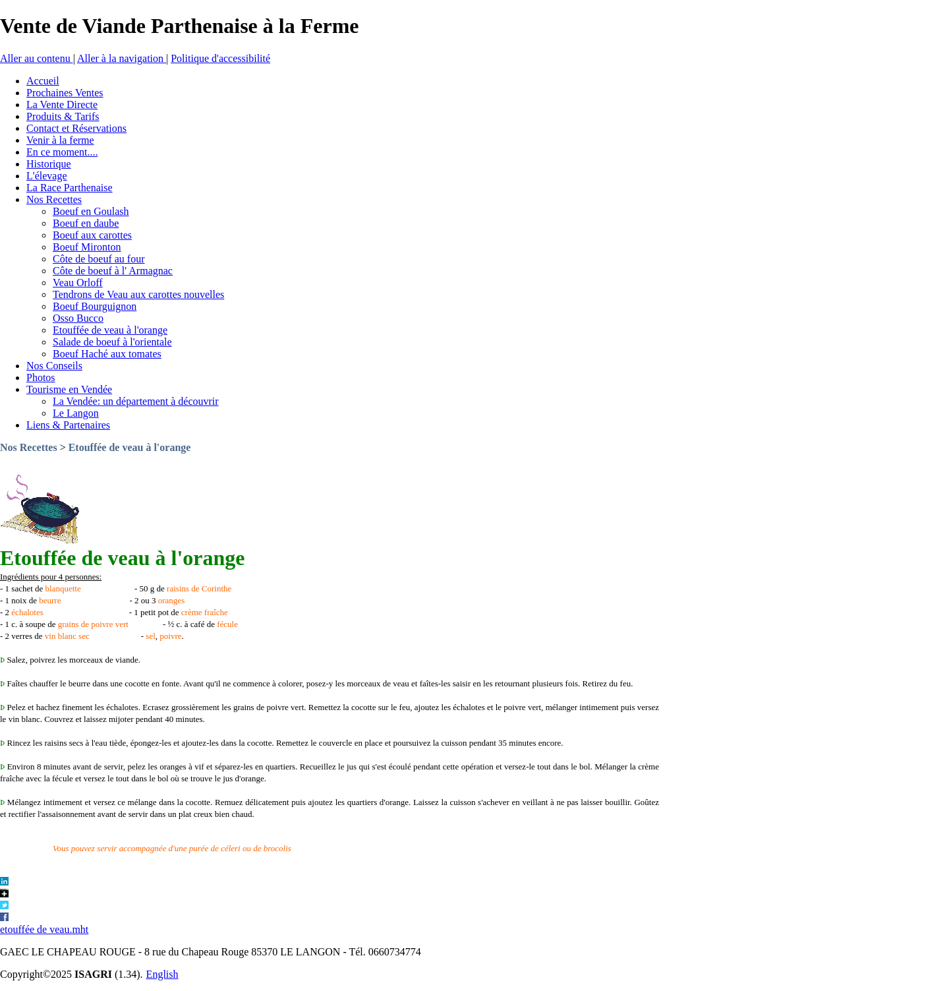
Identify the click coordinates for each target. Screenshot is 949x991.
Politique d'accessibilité (220, 58)
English (162, 974)
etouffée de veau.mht (44, 929)
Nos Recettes (28, 447)
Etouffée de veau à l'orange (130, 447)
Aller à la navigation (121, 58)
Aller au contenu (36, 58)
